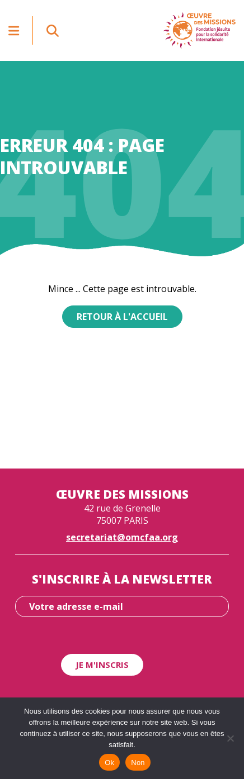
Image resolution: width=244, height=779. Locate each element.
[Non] (230, 738)
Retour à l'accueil (122, 316)
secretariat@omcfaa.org (122, 537)
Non (138, 762)
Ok (109, 762)
